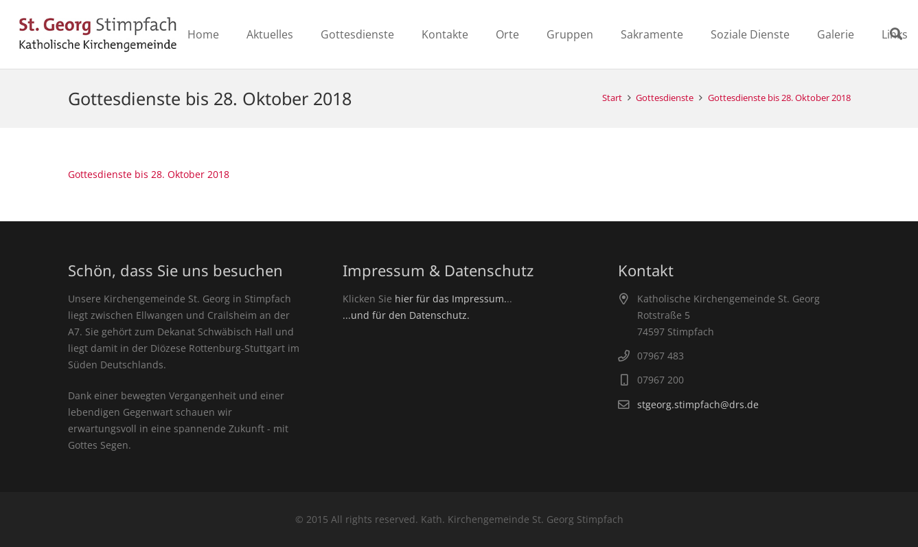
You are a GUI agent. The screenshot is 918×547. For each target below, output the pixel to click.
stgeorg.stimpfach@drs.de (698, 404)
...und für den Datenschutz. (406, 315)
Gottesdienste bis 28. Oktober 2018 (148, 174)
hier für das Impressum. (451, 298)
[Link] (97, 34)
